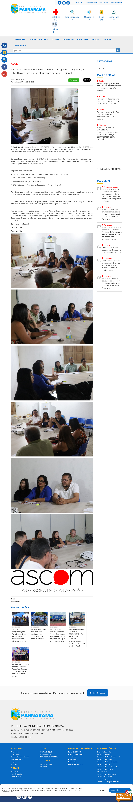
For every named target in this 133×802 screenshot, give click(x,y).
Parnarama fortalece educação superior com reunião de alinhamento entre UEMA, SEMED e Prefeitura (111, 283)
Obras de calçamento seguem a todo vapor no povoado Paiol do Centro (111, 249)
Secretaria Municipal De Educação (109, 782)
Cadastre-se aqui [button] (97, 693)
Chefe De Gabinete (104, 752)
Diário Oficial (82, 39)
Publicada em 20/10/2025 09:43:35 (22, 82)
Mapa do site (20, 45)
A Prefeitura (20, 39)
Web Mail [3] (104, 3)
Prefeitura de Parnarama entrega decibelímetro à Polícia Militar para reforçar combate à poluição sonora (111, 265)
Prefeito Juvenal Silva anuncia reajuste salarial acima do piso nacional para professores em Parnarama (111, 214)
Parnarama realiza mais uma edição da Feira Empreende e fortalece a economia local (108, 101)
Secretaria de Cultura (104, 759)
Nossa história (16, 771)
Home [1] (79, 3)
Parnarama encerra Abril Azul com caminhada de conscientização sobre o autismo (38, 634)
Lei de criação (16, 776)
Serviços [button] (96, 39)
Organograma (73, 759)
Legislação (72, 762)
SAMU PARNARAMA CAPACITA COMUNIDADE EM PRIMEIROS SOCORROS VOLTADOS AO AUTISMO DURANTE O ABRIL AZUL (77, 637)
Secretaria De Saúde (104, 779)
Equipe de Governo (18, 759)
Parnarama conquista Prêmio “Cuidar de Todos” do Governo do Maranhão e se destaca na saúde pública (20, 670)
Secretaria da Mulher (104, 754)
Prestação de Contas (75, 764)
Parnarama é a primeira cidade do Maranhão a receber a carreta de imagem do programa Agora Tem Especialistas (58, 635)
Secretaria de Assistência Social (108, 757)
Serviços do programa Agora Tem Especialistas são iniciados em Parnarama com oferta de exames (19, 635)
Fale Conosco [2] (91, 3)
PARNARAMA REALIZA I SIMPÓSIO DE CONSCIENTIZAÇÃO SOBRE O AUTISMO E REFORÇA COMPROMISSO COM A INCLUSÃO (108, 133)
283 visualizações (17, 80)
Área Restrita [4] (116, 3)
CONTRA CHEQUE (46, 752)
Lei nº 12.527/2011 (74, 752)
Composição (15, 754)
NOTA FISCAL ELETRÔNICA (49, 757)
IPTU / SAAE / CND (46, 754)
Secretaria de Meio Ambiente (107, 767)
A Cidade (55, 39)
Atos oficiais (15, 752)
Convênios (72, 757)
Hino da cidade (16, 774)
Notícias (107, 39)
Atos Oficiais (68, 39)
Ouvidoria (43, 766)
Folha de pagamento (75, 754)
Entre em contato (46, 764)
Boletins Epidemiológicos (20, 757)
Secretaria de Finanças (105, 764)
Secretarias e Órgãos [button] (38, 39)
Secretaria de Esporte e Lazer (107, 762)
